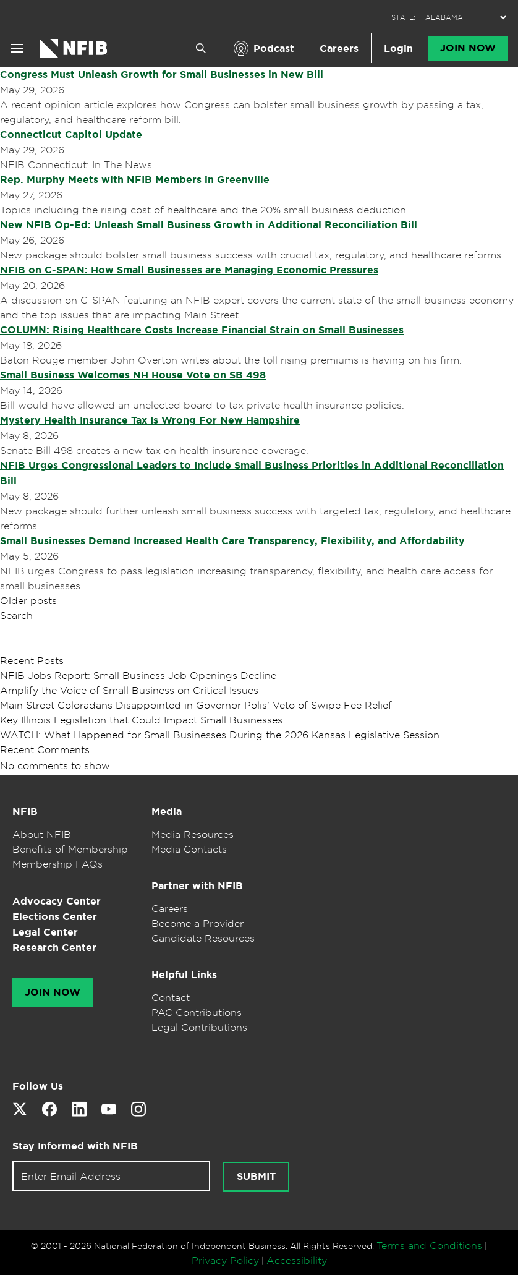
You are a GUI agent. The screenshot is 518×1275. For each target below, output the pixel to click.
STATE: (403, 17)
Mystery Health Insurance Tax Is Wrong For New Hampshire (150, 420)
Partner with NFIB (197, 885)
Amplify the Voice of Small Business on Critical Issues (129, 690)
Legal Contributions (199, 1027)
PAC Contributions (196, 1012)
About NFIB (41, 834)
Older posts (28, 600)
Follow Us (37, 1086)
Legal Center (45, 932)
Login (398, 48)
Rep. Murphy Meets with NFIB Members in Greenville (135, 179)
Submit (256, 1177)
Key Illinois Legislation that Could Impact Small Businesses (141, 720)
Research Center (54, 947)
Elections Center (54, 916)
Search (16, 615)
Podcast (273, 48)
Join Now (468, 48)
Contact (170, 997)
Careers (339, 48)
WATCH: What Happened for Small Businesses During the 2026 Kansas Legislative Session (219, 734)
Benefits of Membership (70, 849)
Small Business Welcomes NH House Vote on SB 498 (133, 375)
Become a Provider (197, 923)
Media (166, 811)
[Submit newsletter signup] (256, 1177)
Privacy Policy (225, 1260)
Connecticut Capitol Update (71, 134)
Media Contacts (189, 849)
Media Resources (192, 834)
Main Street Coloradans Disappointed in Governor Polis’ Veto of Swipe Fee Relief (196, 705)
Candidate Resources (203, 938)
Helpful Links (184, 974)
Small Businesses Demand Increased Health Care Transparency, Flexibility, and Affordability (232, 540)
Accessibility (296, 1260)
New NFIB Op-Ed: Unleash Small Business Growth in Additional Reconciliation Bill (208, 224)
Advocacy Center (56, 901)
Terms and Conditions (429, 1245)
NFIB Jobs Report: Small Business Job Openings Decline (138, 675)
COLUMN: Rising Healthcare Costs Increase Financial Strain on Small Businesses (202, 329)
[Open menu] (17, 48)
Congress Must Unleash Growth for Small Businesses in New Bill (161, 74)
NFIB (25, 811)
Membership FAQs (57, 864)
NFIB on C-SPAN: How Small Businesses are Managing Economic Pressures (189, 269)
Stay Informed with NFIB (75, 1146)
